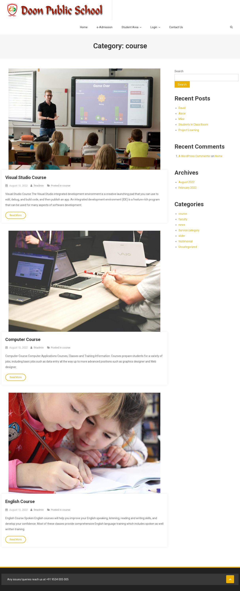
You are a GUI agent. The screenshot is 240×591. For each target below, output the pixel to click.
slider (182, 235)
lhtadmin (39, 185)
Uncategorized (188, 246)
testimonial (186, 241)
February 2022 (188, 187)
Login (153, 27)
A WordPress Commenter (195, 156)
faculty (183, 219)
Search (179, 71)
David (182, 108)
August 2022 (187, 182)
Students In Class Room (193, 124)
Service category (189, 230)
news (182, 224)
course (66, 185)
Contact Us (176, 27)
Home (84, 27)
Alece (182, 113)
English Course (20, 501)
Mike (181, 119)
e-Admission (104, 27)
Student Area (130, 27)
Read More (16, 215)
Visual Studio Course (25, 177)
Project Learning (189, 130)
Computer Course (23, 339)
